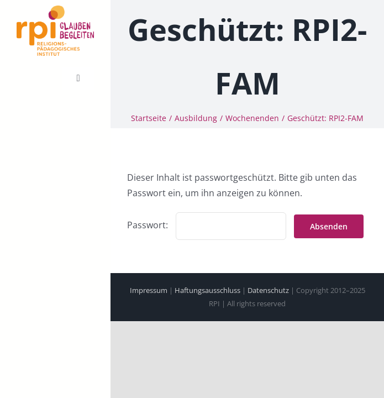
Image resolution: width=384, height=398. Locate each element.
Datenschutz (268, 289)
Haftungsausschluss (207, 289)
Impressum (148, 289)
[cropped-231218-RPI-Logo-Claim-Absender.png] (55, 10)
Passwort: (206, 224)
